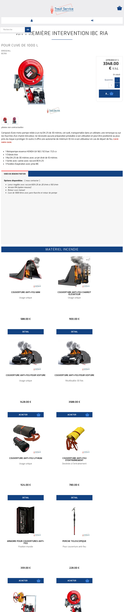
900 (62, 319)
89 (62, 567)
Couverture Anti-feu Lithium (62, 376)
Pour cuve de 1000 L (102, 464)
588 (22, 319)
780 (102, 402)
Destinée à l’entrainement (102, 381)
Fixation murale (21, 464)
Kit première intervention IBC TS (102, 459)
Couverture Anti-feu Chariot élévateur (62, 293)
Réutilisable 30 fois (21, 381)
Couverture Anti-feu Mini (21, 292)
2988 (102, 485)
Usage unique (21, 298)
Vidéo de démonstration (15, 174)
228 (62, 485)
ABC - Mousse (62, 547)
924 (62, 402)
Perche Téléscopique (62, 458)
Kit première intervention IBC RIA (62, 33)
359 (22, 485)
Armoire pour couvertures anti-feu (21, 459)
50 (102, 567)
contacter (34, 180)
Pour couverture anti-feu (62, 464)
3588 (21, 402)
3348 (21, 567)
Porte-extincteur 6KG (102, 541)
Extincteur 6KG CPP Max (62, 541)
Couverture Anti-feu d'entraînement (102, 376)
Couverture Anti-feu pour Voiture (102, 293)
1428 (102, 319)
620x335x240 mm (102, 547)
